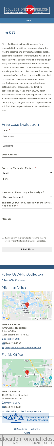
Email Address (10, 154)
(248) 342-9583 (12, 338)
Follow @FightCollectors (14, 280)
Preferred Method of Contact (19, 168)
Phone (5, 178)
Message (6, 218)
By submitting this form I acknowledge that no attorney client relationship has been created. (25, 239)
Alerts (27, 432)
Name (6, 130)
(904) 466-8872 (12, 402)
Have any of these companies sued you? (24, 192)
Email (36, 440)
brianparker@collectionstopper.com (23, 347)
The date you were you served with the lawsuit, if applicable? (27, 204)
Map (16, 440)
